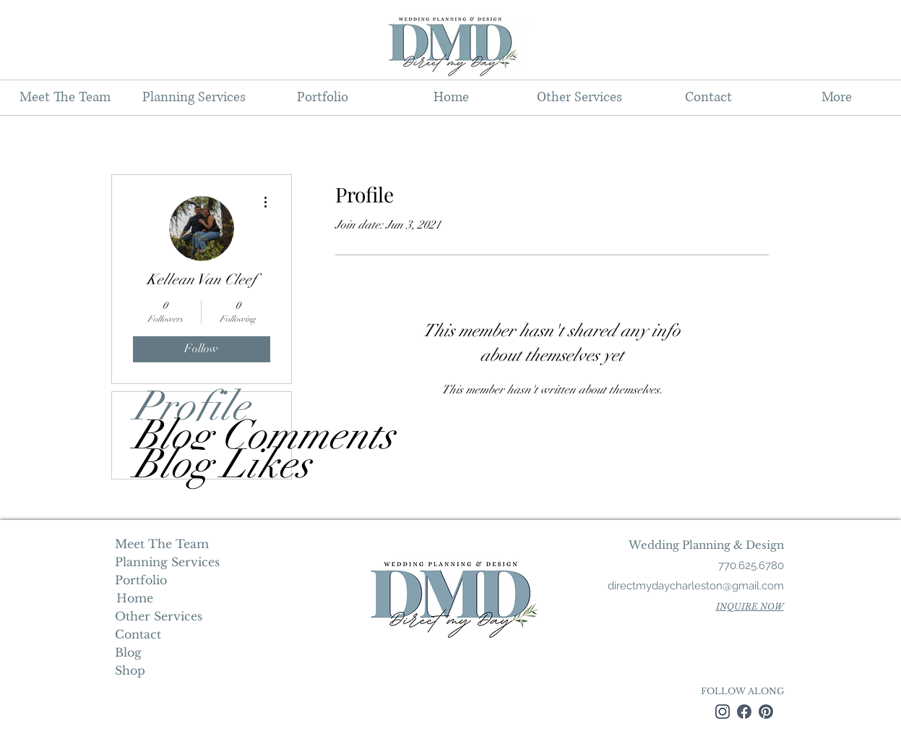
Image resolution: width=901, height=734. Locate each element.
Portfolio (141, 580)
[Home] (135, 598)
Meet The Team (162, 544)
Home (133, 598)
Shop (130, 670)
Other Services (158, 616)
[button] (193, 97)
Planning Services (166, 562)
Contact (138, 634)
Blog (128, 652)
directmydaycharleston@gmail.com (696, 585)
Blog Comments (212, 435)
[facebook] (744, 711)
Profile (191, 406)
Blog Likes (212, 464)
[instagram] (722, 711)
